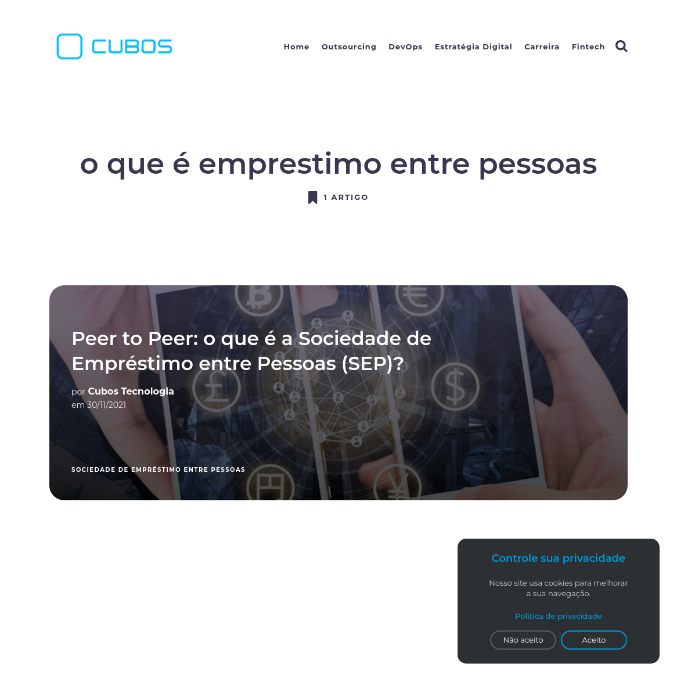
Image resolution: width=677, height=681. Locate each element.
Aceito (594, 639)
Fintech (589, 46)
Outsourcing (349, 46)
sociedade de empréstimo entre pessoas (158, 470)
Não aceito (523, 639)
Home (297, 46)
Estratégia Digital (474, 46)
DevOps (405, 46)
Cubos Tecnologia (131, 391)
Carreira (542, 46)
